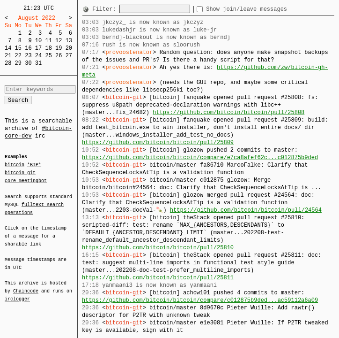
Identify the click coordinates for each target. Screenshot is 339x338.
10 (38, 41)
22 (18, 56)
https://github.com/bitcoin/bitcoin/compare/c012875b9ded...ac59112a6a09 (200, 300)
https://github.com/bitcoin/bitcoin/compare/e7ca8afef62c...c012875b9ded (200, 157)
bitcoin (14, 165)
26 (58, 56)
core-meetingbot (26, 180)
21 (8, 56)
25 (48, 56)
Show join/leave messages (263, 9)
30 (28, 63)
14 (8, 48)
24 (38, 56)
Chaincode (25, 285)
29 (18, 63)
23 (28, 56)
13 (69, 41)
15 (18, 48)
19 (58, 48)
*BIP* (34, 165)
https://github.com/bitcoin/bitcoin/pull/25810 (158, 248)
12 (58, 41)
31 (38, 63)
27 (69, 56)
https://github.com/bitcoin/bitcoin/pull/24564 (246, 210)
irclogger (17, 293)
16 (28, 48)
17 (38, 48)
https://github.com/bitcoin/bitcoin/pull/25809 (158, 142)
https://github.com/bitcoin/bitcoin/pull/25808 (228, 112)
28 (8, 63)
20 (69, 48)
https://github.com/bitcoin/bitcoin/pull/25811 (158, 278)
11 (48, 41)
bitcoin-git (20, 172)
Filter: (105, 9)
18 (48, 48)
